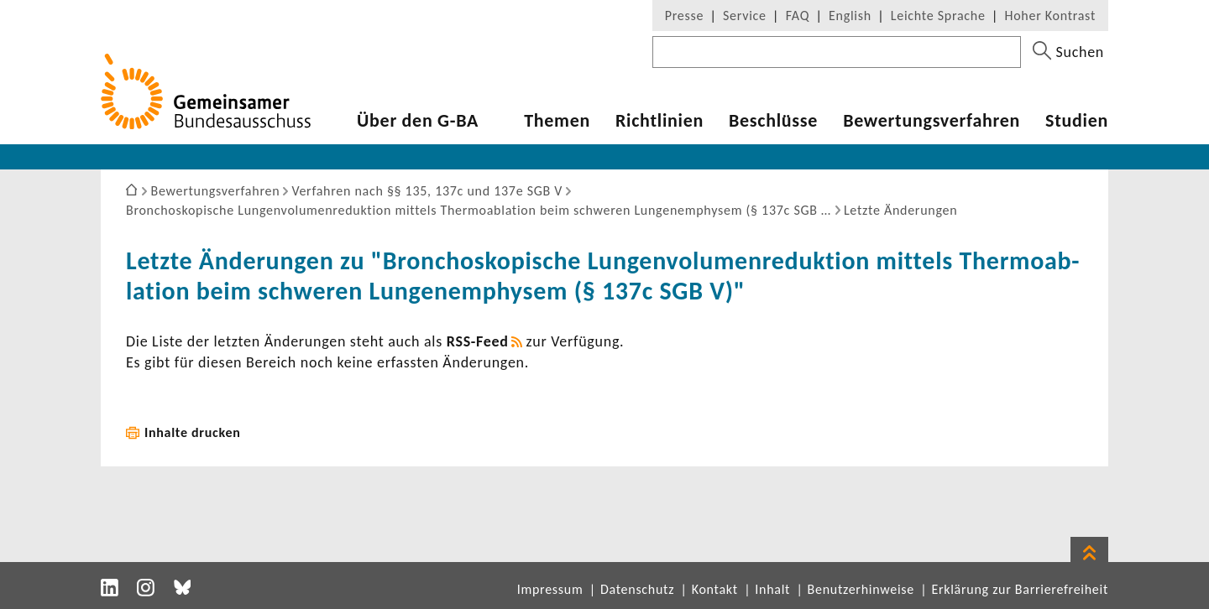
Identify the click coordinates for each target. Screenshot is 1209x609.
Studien (1076, 121)
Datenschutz (637, 589)
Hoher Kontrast (1050, 15)
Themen (557, 121)
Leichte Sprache (938, 15)
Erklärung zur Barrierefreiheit (1019, 589)
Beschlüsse (773, 121)
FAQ (797, 15)
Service (745, 15)
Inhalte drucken (192, 432)
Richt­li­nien (659, 121)
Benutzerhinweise (861, 589)
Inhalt (772, 589)
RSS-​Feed (478, 341)
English (850, 15)
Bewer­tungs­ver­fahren (931, 121)
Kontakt (715, 589)
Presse (684, 15)
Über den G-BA (418, 121)
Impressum (550, 589)
